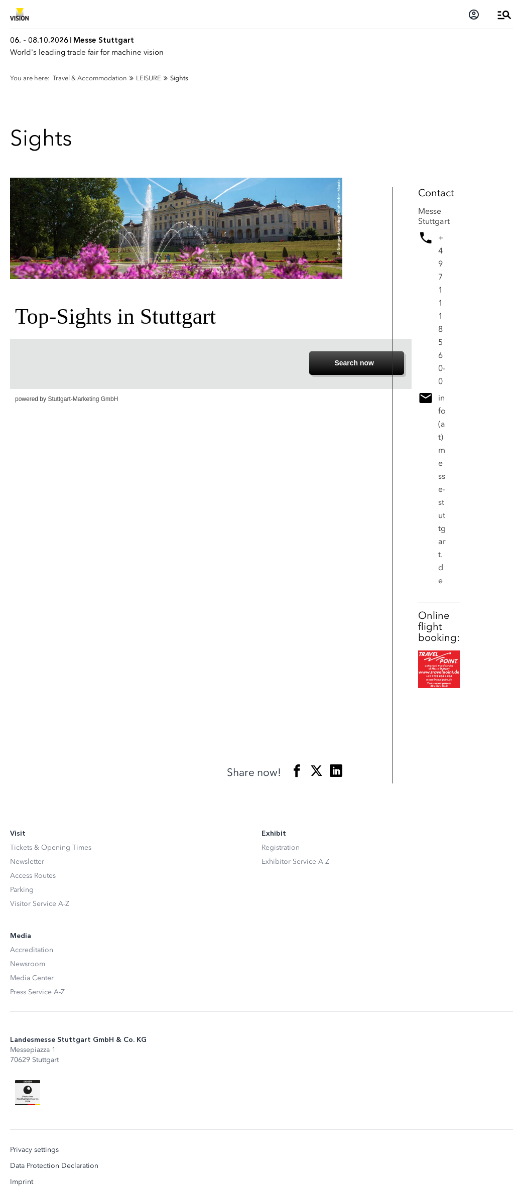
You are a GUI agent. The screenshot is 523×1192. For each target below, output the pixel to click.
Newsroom (27, 964)
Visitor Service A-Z (39, 903)
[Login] (474, 15)
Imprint (21, 1182)
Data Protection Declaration (54, 1166)
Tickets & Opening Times (50, 847)
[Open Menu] (504, 15)
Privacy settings (34, 1150)
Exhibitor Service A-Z (295, 861)
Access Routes (33, 875)
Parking (22, 889)
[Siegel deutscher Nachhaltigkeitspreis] (27, 1092)
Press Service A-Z (37, 992)
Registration (281, 847)
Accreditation (31, 950)
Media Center (32, 978)
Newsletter (27, 861)
